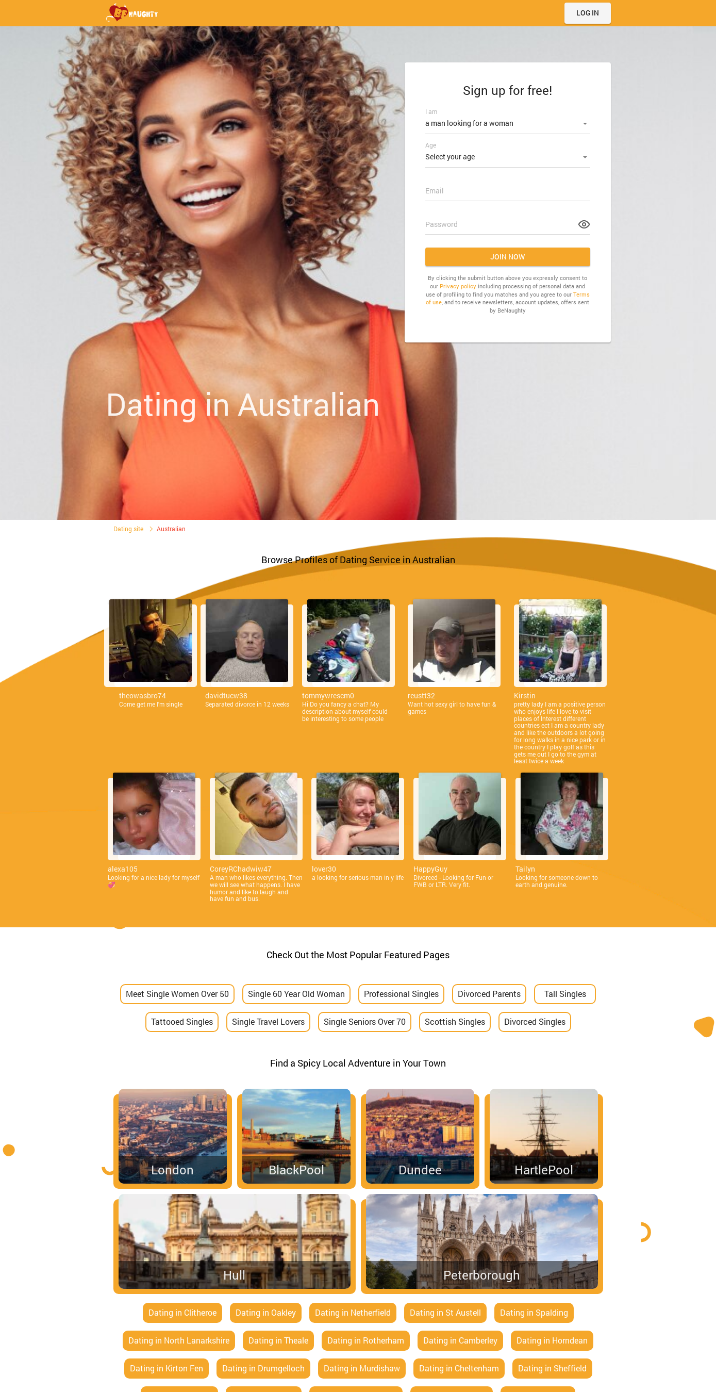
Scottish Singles (455, 1021)
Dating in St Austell (445, 1312)
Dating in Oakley (266, 1312)
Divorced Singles (534, 1021)
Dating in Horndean (552, 1340)
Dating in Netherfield (353, 1312)
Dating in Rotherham (365, 1340)
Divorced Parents (489, 993)
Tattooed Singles (182, 1021)
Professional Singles (401, 993)
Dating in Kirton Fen (166, 1368)
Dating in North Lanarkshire (178, 1340)
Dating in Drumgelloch (263, 1368)
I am (431, 111)
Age (430, 143)
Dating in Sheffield (552, 1368)
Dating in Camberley (460, 1340)
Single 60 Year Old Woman (296, 993)
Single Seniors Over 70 (365, 1021)
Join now (507, 253)
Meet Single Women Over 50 (177, 993)
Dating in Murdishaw (362, 1368)
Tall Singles (565, 993)
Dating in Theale (278, 1340)
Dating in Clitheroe (182, 1312)
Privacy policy (458, 283)
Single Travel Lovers (268, 1021)
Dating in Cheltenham (459, 1368)
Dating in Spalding (534, 1312)
